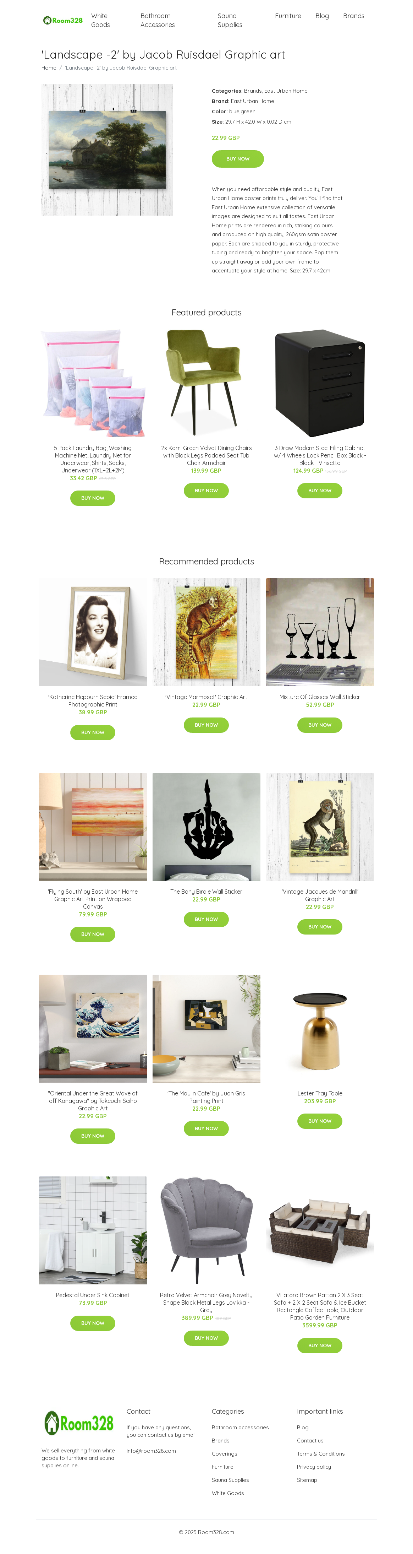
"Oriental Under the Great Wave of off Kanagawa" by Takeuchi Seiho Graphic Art (93, 1110)
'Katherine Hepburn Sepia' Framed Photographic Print (93, 710)
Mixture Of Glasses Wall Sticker (320, 706)
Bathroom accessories (240, 1437)
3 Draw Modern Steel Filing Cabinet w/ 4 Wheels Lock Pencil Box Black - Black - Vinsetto (320, 465)
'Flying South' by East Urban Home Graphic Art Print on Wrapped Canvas (93, 909)
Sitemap (307, 1489)
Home (49, 77)
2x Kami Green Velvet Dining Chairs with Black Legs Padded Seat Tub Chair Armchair (206, 465)
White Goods (100, 24)
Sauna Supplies (230, 24)
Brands (353, 20)
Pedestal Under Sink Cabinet (93, 1304)
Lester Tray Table (320, 1102)
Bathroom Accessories (158, 24)
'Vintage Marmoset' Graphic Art (206, 706)
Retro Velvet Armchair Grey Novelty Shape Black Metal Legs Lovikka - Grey (206, 1312)
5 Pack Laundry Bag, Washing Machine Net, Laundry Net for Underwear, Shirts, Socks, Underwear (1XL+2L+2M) (93, 468)
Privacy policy (314, 1476)
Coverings (224, 1463)
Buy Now (237, 168)
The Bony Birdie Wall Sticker (206, 901)
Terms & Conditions (321, 1463)
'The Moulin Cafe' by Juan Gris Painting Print (206, 1106)
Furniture (288, 20)
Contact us (310, 1450)
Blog (322, 20)
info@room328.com (151, 1460)
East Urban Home (286, 100)
